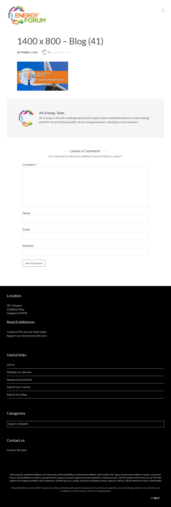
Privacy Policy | (99, 488)
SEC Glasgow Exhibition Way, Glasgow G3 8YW (17, 309)
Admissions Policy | (52, 488)
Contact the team (17, 450)
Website (28, 246)
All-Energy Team (60, 52)
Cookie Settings (127, 488)
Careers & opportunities (100, 491)
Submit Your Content (18, 387)
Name (26, 213)
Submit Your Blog (17, 394)
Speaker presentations (19, 379)
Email (26, 229)
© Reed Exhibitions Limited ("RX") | (27, 488)
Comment (29, 164)
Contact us (83, 491)
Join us (10, 364)
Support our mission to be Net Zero (27, 335)
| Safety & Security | (143, 488)
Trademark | (86, 488)
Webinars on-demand (19, 372)
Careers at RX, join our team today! (27, 331)
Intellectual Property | (71, 488)
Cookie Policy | (113, 488)
